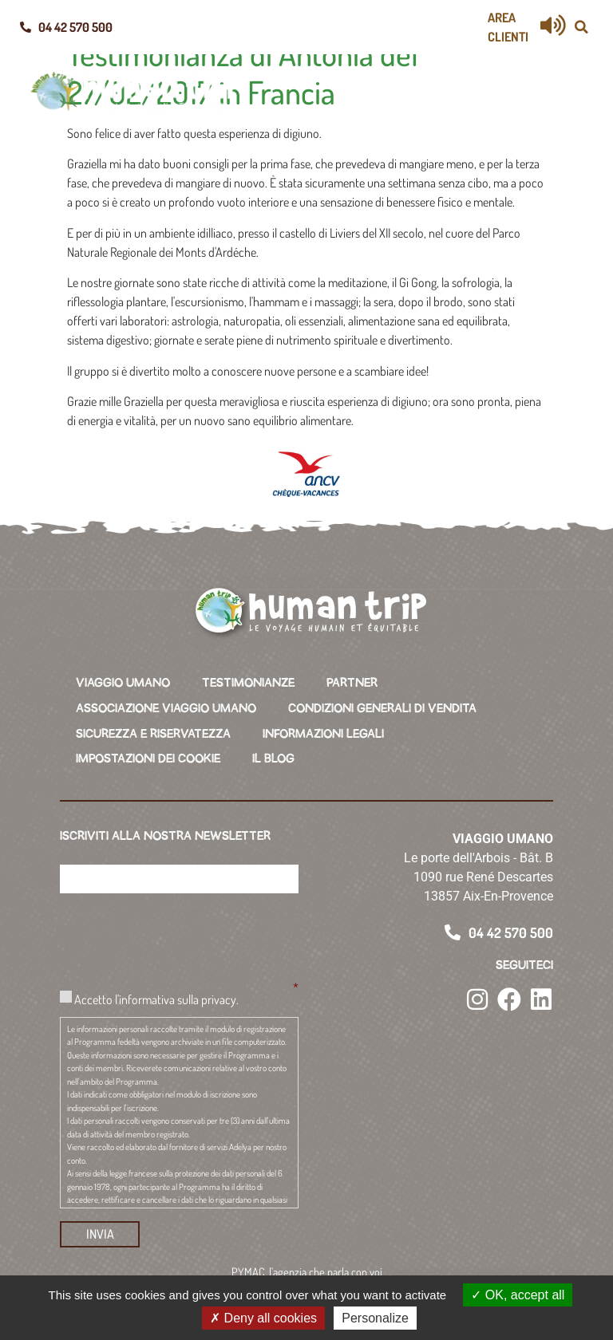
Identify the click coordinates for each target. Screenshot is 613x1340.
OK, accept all (517, 1295)
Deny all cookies (263, 1318)
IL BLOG (273, 754)
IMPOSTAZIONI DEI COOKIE (148, 754)
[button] (581, 27)
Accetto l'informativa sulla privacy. (156, 993)
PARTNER (352, 682)
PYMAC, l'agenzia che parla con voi (306, 1263)
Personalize (375, 1318)
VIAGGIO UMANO (123, 682)
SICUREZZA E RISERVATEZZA (153, 730)
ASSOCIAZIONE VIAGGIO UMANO (166, 706)
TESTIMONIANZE (248, 682)
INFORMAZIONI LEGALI (323, 730)
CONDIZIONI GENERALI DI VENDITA (382, 706)
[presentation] (181, 930)
